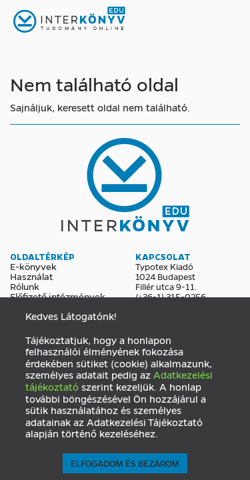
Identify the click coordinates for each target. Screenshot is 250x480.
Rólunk (24, 286)
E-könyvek (33, 266)
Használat (31, 276)
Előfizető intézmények (57, 296)
